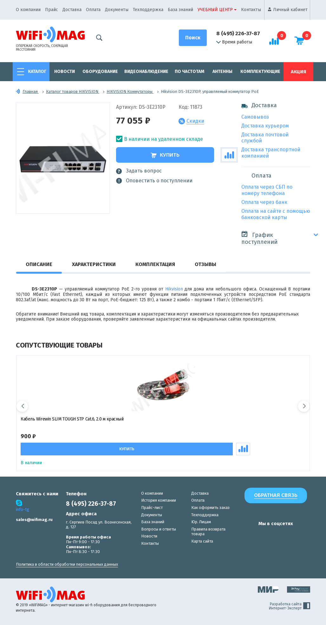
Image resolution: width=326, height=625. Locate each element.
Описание (39, 264)
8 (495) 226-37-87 (238, 33)
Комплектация (155, 264)
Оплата (93, 9)
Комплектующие (260, 71)
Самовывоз (255, 117)
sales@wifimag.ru (34, 519)
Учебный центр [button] (215, 9)
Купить (165, 155)
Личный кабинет (290, 9)
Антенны (222, 71)
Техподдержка (148, 9)
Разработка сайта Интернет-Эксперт (289, 606)
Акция (298, 72)
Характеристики (94, 264)
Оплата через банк (264, 202)
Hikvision (174, 289)
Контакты (251, 9)
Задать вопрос (139, 171)
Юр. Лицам (201, 521)
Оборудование (100, 71)
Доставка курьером (265, 126)
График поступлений (259, 238)
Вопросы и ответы (158, 529)
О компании (28, 9)
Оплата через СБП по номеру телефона (266, 190)
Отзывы (205, 264)
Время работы (234, 42)
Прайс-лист (152, 507)
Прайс (51, 9)
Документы (116, 9)
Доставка (72, 9)
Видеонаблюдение (146, 71)
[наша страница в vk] (247, 536)
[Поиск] (193, 37)
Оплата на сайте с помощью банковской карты (275, 214)
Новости (64, 71)
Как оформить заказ (210, 507)
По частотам (189, 71)
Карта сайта (202, 541)
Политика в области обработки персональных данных (67, 564)
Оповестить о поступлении (154, 181)
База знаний (180, 9)
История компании (158, 500)
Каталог (37, 71)
